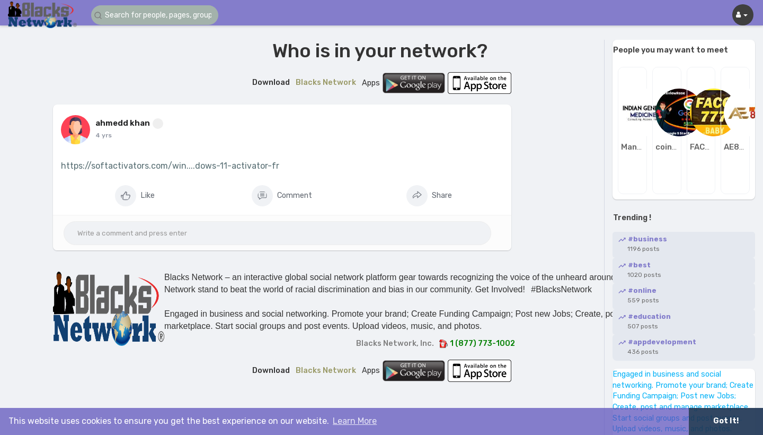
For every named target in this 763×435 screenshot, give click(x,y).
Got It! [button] (726, 420)
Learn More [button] (355, 421)
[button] (154, 15)
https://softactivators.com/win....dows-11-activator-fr (170, 166)
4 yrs (103, 135)
